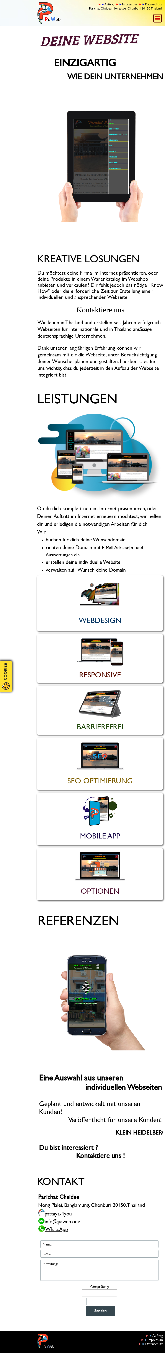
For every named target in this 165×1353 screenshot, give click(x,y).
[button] (100, 165)
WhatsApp (56, 1229)
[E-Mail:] (99, 1254)
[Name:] (99, 1244)
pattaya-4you (58, 1213)
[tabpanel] (118, 6)
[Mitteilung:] (99, 1270)
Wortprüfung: (99, 1286)
